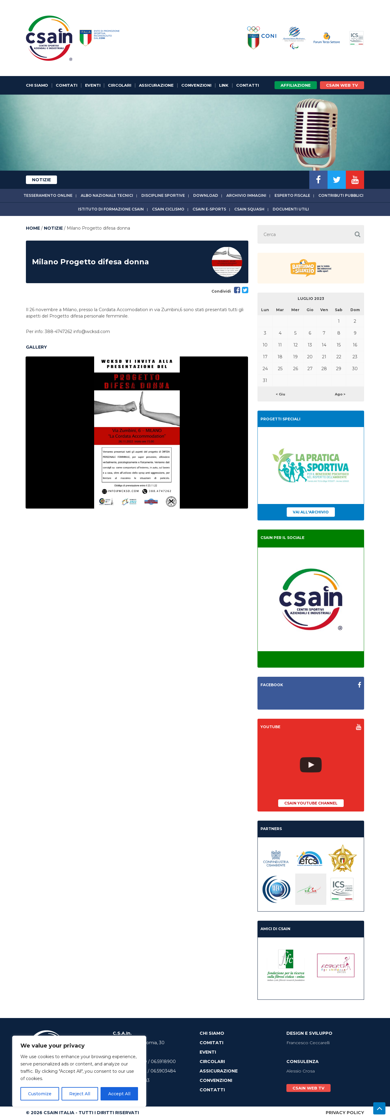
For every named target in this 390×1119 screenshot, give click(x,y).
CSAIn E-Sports (209, 209)
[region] (79, 1071)
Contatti (247, 85)
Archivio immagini (246, 195)
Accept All (119, 1093)
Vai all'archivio (311, 512)
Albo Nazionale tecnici (107, 195)
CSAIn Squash (249, 209)
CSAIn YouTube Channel (311, 803)
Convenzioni (196, 85)
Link (224, 85)
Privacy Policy (345, 1112)
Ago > (340, 394)
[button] (357, 234)
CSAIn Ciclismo (168, 209)
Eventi (93, 85)
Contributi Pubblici (340, 195)
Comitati (66, 85)
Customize (39, 1093)
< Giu (280, 394)
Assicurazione (156, 85)
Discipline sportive (163, 195)
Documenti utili (291, 209)
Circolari (119, 85)
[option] (137, 432)
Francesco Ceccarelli (308, 1042)
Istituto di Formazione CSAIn (111, 209)
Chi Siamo (37, 85)
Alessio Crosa (300, 1071)
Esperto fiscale (292, 195)
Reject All (79, 1093)
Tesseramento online (48, 195)
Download (205, 195)
